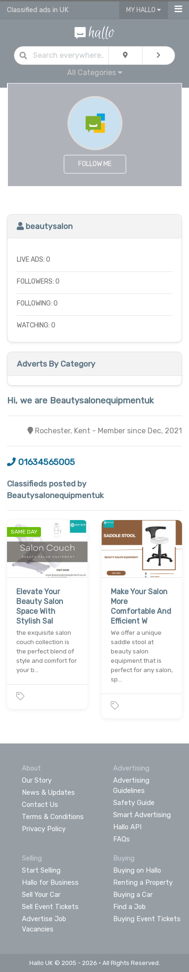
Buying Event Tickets (147, 919)
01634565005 (41, 462)
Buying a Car (133, 894)
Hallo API (127, 827)
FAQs (121, 839)
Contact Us (40, 804)
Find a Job (129, 907)
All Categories (94, 72)
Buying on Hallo (137, 870)
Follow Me (95, 164)
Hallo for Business (50, 882)
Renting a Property (143, 882)
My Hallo (143, 10)
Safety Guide (134, 802)
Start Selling (41, 870)
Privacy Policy (44, 829)
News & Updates (48, 792)
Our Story (37, 780)
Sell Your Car (41, 894)
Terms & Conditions (53, 816)
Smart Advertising (142, 815)
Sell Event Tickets (50, 907)
